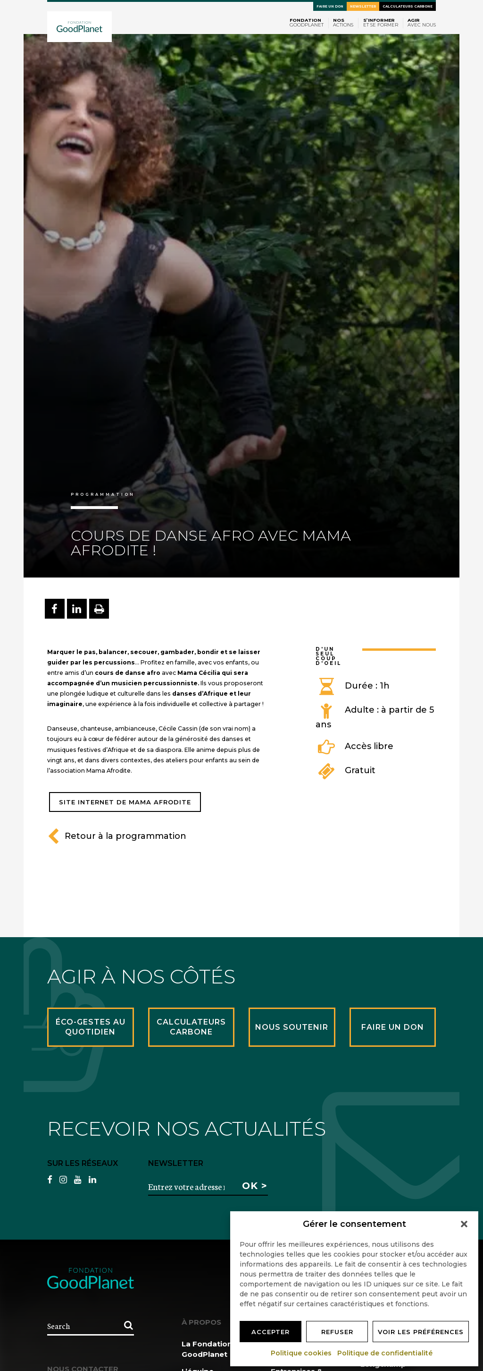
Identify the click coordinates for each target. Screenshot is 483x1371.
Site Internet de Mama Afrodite (125, 802)
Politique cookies (302, 1353)
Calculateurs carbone (408, 6)
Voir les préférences (421, 1332)
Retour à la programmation (116, 836)
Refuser (337, 1332)
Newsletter (363, 6)
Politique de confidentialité (385, 1353)
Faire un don (329, 6)
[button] (464, 1224)
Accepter (270, 1332)
